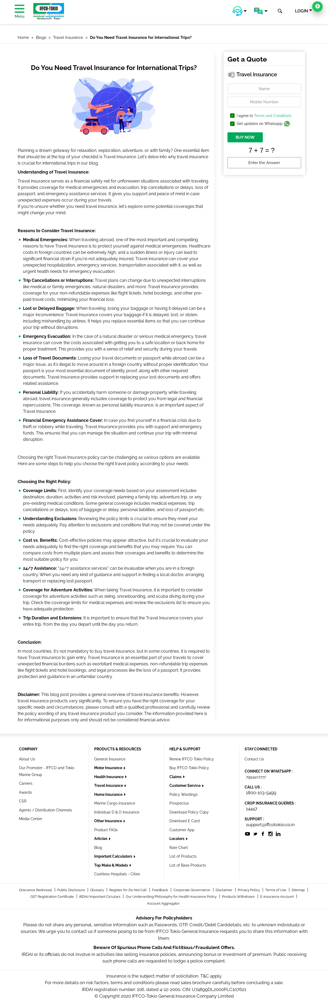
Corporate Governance (192, 890)
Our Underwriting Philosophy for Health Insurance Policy (171, 897)
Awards (25, 792)
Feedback (160, 890)
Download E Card (184, 821)
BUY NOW (245, 137)
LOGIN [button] (301, 10)
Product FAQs (106, 830)
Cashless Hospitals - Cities (117, 874)
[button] (239, 11)
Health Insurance (109, 777)
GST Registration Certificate (52, 897)
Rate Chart (178, 847)
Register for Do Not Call (128, 890)
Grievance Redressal (36, 890)
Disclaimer (224, 890)
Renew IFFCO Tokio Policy (191, 759)
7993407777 (256, 777)
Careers (25, 783)
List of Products (183, 856)
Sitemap (299, 890)
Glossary (97, 890)
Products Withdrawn (239, 897)
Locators (177, 838)
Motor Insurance (108, 768)
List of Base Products (187, 865)
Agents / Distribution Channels (45, 810)
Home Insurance (108, 794)
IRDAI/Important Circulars (100, 897)
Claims (175, 777)
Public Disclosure (71, 890)
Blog (98, 847)
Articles (101, 838)
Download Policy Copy (189, 812)
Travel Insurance (109, 785)
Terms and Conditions (273, 116)
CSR (22, 801)
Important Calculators (113, 856)
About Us (27, 759)
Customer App (181, 830)
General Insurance (109, 759)
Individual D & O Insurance (116, 812)
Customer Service (185, 785)
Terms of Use (276, 890)
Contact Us (254, 759)
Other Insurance (108, 821)
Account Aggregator (163, 903)
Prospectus (179, 803)
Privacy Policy (249, 890)
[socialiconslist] (247, 833)
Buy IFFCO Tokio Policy (189, 768)
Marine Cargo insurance (114, 803)
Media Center (30, 819)
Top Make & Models (111, 865)
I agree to (264, 116)
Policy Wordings (183, 794)
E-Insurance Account (277, 897)
